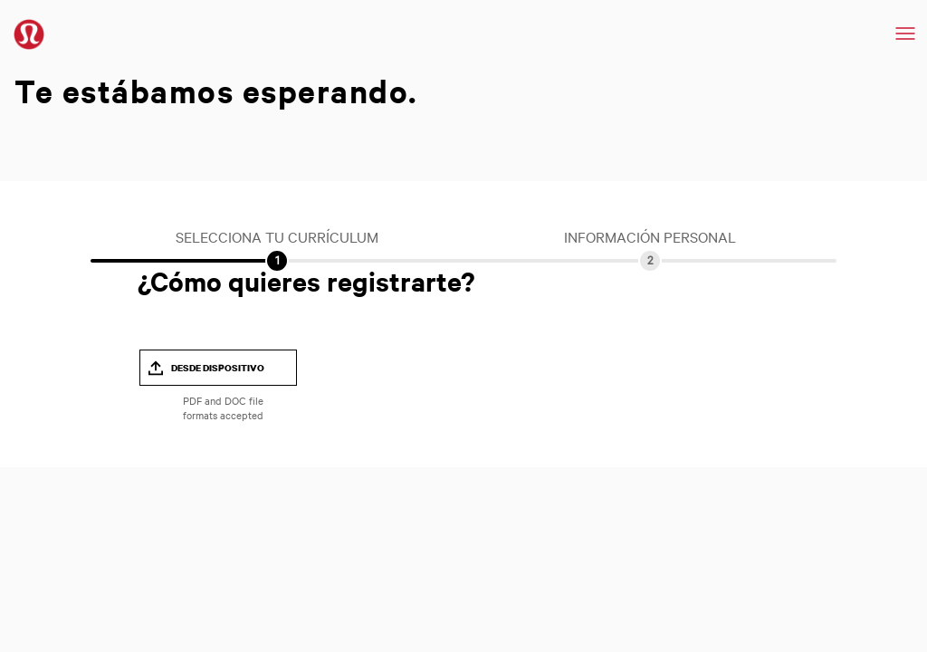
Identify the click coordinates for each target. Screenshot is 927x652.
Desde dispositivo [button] (217, 367)
